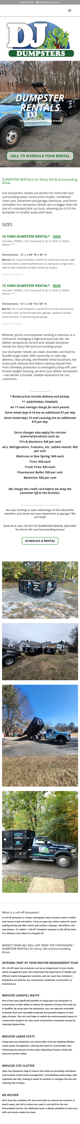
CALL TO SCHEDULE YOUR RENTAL (40, 155)
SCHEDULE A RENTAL (40, 541)
